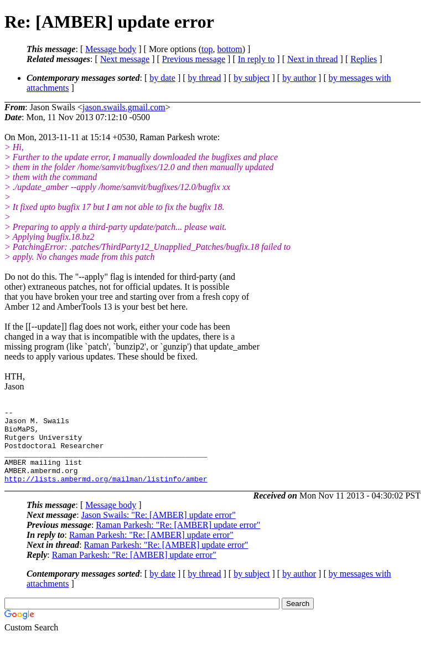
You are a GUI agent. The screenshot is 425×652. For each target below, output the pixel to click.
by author (299, 78)
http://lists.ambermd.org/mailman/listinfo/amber (106, 494)
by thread (204, 78)
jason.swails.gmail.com (123, 107)
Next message (124, 59)
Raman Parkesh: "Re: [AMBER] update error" (178, 540)
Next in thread (312, 59)
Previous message (193, 59)
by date (162, 78)
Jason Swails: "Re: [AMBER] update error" (158, 530)
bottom (229, 49)
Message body (110, 49)
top (206, 49)
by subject (251, 78)
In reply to (256, 59)
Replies (363, 59)
